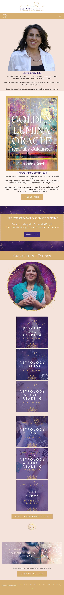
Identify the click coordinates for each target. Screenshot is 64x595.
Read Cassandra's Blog (32, 573)
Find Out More (32, 234)
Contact (26, 585)
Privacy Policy (47, 585)
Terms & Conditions (36, 585)
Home (20, 585)
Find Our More (32, 197)
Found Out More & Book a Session (32, 516)
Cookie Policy (57, 585)
